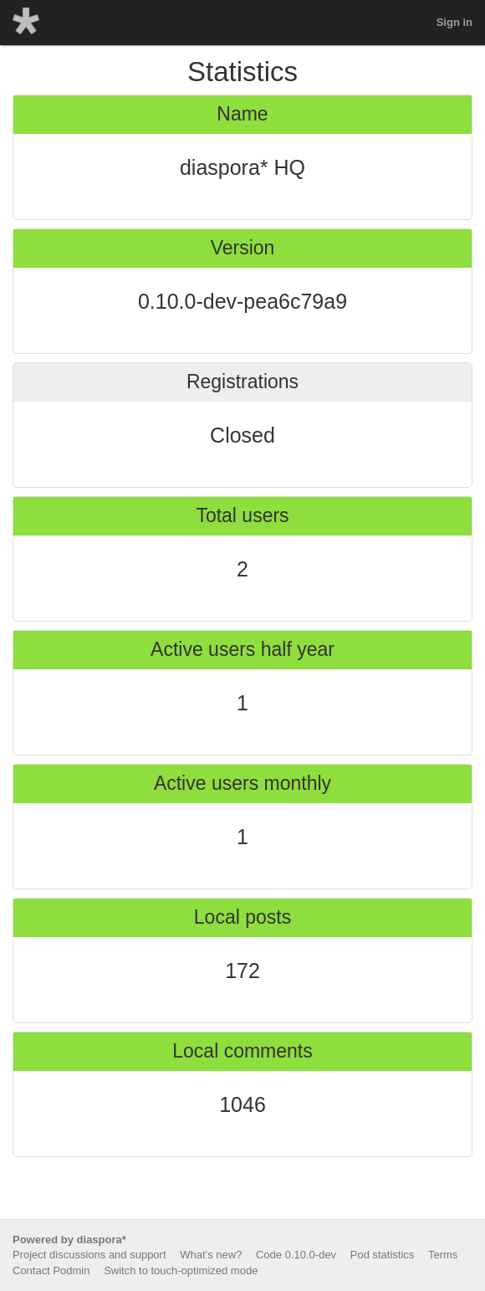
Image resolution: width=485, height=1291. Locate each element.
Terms (442, 1254)
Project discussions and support (89, 1254)
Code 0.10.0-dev (296, 1254)
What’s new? (211, 1254)
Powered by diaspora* (69, 1239)
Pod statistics (382, 1254)
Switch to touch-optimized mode (181, 1270)
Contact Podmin (51, 1270)
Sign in (454, 22)
